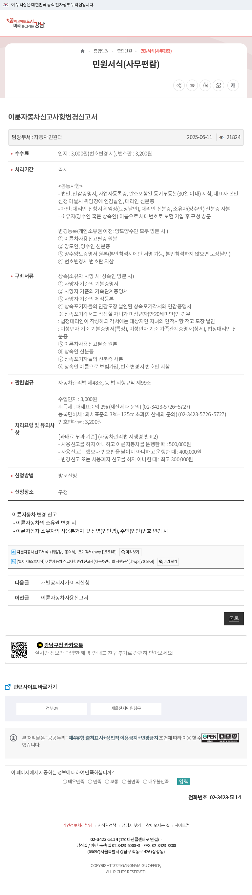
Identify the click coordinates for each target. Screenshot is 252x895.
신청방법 (24, 475)
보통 (114, 782)
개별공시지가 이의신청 (65, 582)
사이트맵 (182, 825)
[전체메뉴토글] (241, 23)
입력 (184, 781)
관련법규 (24, 382)
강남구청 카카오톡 (63, 645)
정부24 (51, 708)
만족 (97, 782)
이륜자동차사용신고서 (64, 597)
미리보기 (132, 551)
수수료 (22, 153)
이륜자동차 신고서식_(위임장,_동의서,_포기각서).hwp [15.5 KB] (63, 552)
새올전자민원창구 (126, 708)
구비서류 (24, 276)
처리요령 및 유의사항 (35, 429)
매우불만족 (158, 782)
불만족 (133, 782)
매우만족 (76, 782)
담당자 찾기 (131, 825)
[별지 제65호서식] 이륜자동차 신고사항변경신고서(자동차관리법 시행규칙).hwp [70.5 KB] (82, 562)
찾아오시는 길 (157, 825)
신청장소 (24, 492)
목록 (234, 619)
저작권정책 (107, 825)
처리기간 (24, 169)
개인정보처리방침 (78, 825)
